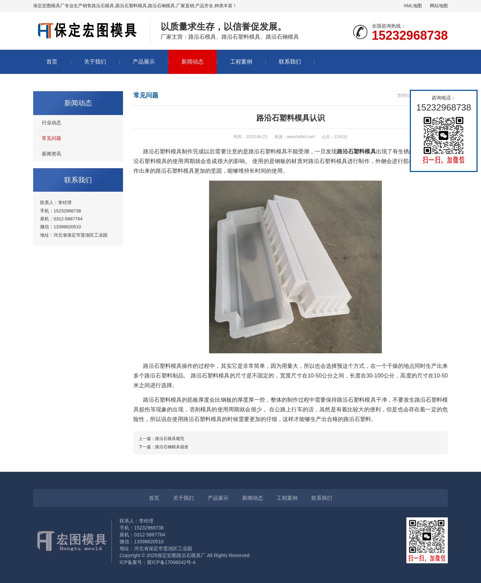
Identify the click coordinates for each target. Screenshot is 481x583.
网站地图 (439, 5)
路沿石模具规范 (169, 438)
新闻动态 (192, 62)
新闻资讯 (51, 153)
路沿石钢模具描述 (171, 447)
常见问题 (51, 138)
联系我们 (290, 62)
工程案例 (241, 62)
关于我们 (95, 62)
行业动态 (51, 122)
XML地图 (413, 5)
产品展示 (144, 62)
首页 (51, 62)
